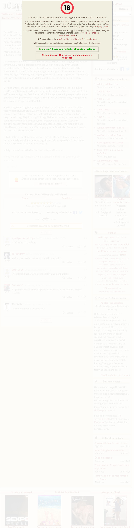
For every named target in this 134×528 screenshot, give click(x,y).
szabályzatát (62, 39)
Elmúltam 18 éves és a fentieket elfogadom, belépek (67, 49)
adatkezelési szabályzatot (84, 39)
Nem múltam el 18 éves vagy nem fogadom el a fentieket (67, 56)
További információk (89, 33)
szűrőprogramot (100, 26)
